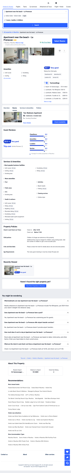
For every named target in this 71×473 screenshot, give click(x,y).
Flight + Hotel (59, 7)
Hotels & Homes (8, 7)
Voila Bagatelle (39, 398)
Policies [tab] (38, 108)
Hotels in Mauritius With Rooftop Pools (45, 437)
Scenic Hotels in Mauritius (26, 437)
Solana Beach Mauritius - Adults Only (41, 387)
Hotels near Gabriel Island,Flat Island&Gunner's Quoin (22, 423)
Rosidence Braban (50, 402)
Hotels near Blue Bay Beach (16, 427)
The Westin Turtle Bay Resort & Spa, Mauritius (21, 398)
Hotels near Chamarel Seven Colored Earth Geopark (39, 427)
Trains (25, 7)
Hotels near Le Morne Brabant (49, 416)
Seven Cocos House (13, 405)
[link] (48, 3)
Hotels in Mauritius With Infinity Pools (18, 444)
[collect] (67, 451)
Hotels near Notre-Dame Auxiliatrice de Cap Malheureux (23, 416)
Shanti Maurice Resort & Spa (16, 402)
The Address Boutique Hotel (16, 395)
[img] (16, 56)
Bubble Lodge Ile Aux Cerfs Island (34, 402)
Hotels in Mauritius (38, 358)
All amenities (7, 78)
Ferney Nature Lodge (14, 409)
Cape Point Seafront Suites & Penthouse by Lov (46, 405)
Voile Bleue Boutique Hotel (52, 398)
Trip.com (23, 358)
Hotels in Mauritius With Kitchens (39, 441)
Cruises (68, 7)
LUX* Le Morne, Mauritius (32, 395)
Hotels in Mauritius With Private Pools (18, 441)
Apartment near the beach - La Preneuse (31, 32)
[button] (52, 3)
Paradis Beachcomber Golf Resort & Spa (19, 387)
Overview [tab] (7, 108)
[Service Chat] (67, 463)
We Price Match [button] (46, 42)
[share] (67, 457)
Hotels (29, 358)
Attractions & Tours (46, 7)
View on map (47, 101)
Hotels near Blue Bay (45, 423)
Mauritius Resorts (13, 437)
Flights (18, 7)
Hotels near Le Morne (14, 420)
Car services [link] (33, 7)
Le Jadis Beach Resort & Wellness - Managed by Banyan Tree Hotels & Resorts (30, 391)
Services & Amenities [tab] (26, 108)
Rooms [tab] (14, 108)
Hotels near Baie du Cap (28, 420)
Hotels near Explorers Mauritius (45, 420)
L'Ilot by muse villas (26, 405)
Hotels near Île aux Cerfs (15, 430)
